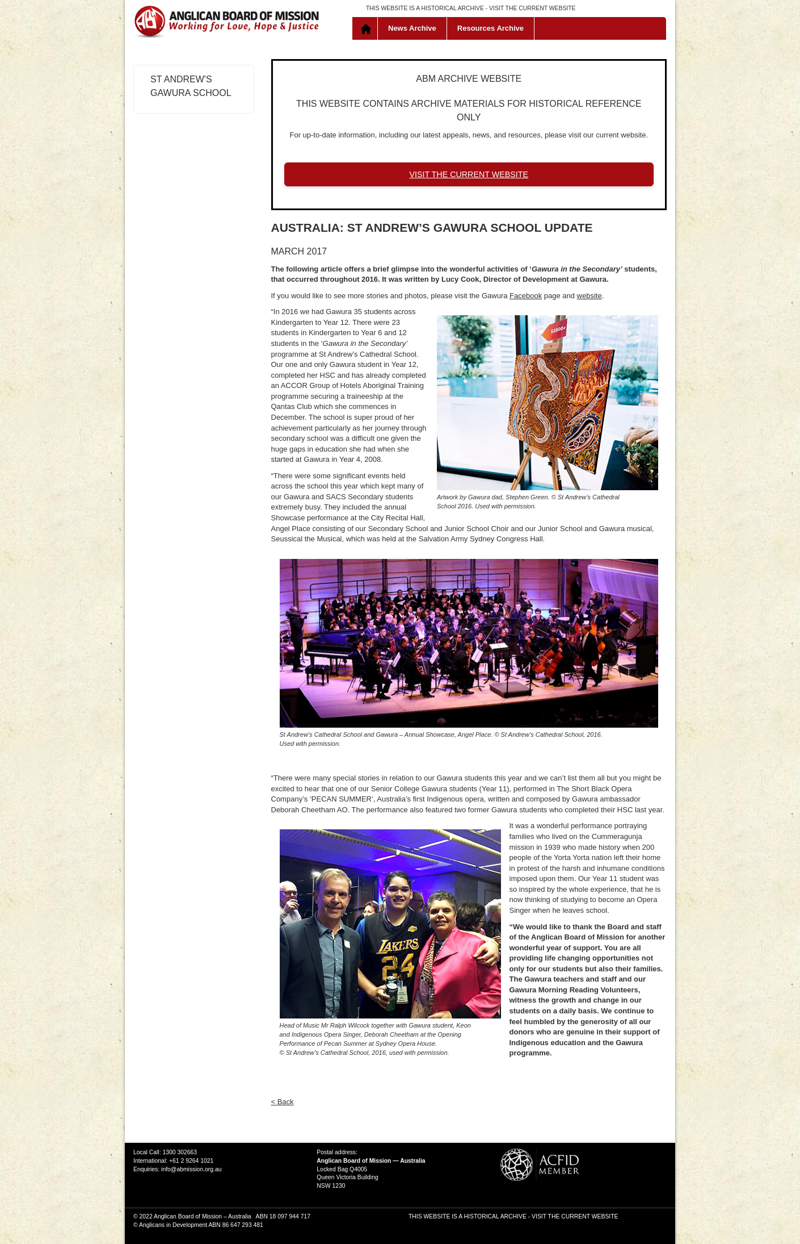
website (589, 295)
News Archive (412, 28)
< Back (282, 1101)
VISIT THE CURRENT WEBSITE (532, 8)
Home (367, 28)
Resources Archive (490, 28)
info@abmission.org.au (191, 1169)
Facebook (526, 295)
